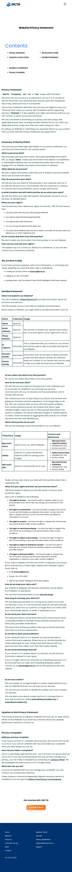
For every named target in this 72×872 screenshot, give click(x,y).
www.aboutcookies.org (16, 702)
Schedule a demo (36, 807)
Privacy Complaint (17, 72)
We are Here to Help (50, 53)
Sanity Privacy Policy (60, 452)
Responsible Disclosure (44, 843)
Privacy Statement (17, 53)
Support (39, 847)
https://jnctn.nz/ (29, 299)
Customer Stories (11, 843)
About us (8, 839)
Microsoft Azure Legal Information (59, 442)
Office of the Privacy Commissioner (44, 779)
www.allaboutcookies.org (44, 699)
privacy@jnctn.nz (37, 271)
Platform (8, 836)
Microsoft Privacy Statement (59, 463)
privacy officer (58, 759)
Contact (8, 851)
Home (7, 832)
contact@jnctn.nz (26, 665)
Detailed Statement (50, 57)
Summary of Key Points (19, 57)
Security (39, 836)
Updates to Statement (18, 68)
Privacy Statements (43, 839)
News (7, 847)
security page (46, 594)
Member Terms (41, 832)
